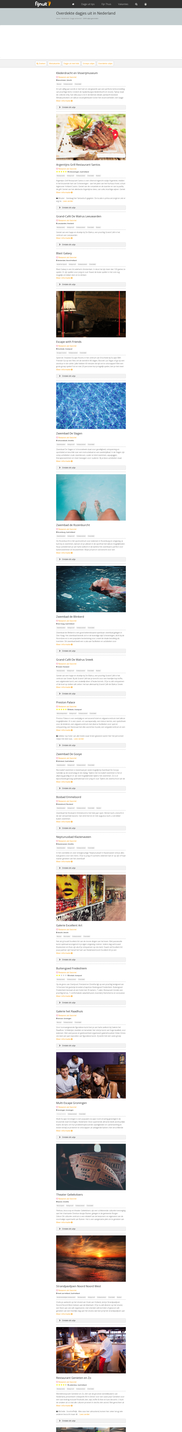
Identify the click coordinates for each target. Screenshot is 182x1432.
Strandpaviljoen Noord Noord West (78, 1286)
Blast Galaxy (64, 253)
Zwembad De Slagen (69, 433)
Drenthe (71, 440)
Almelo (71, 709)
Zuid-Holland (84, 172)
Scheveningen (74, 172)
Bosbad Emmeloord (68, 797)
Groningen (67, 1018)
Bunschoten (61, 80)
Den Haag (61, 624)
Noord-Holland (71, 260)
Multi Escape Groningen (71, 1103)
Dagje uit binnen (76, 18)
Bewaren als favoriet (67, 77)
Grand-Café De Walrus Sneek (74, 659)
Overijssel (68, 349)
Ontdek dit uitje (67, 107)
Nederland (65, 18)
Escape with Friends (68, 342)
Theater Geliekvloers (69, 1194)
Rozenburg (61, 532)
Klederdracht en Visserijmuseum (77, 73)
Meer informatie (64, 101)
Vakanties (123, 4)
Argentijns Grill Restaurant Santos (78, 164)
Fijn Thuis (106, 4)
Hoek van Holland (63, 1293)
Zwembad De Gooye (69, 754)
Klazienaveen (62, 844)
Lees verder (68, 201)
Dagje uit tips (88, 4)
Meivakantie (54, 63)
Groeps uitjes (88, 63)
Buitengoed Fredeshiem (71, 968)
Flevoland (69, 804)
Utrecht (69, 80)
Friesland (70, 223)
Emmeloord (61, 804)
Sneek (59, 667)
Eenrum (60, 1018)
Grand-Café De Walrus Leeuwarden (78, 216)
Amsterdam (61, 260)
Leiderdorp (73, 1385)
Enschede (60, 349)
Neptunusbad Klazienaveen (73, 837)
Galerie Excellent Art (69, 925)
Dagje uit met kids (71, 63)
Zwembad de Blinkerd (70, 616)
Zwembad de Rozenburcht (73, 525)
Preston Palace (65, 702)
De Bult (71, 975)
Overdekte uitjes (105, 63)
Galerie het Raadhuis (69, 1011)
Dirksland (60, 761)
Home (58, 18)
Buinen (59, 1202)
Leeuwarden (62, 223)
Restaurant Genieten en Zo (73, 1378)
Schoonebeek (62, 440)
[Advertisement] (91, 41)
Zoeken (41, 63)
